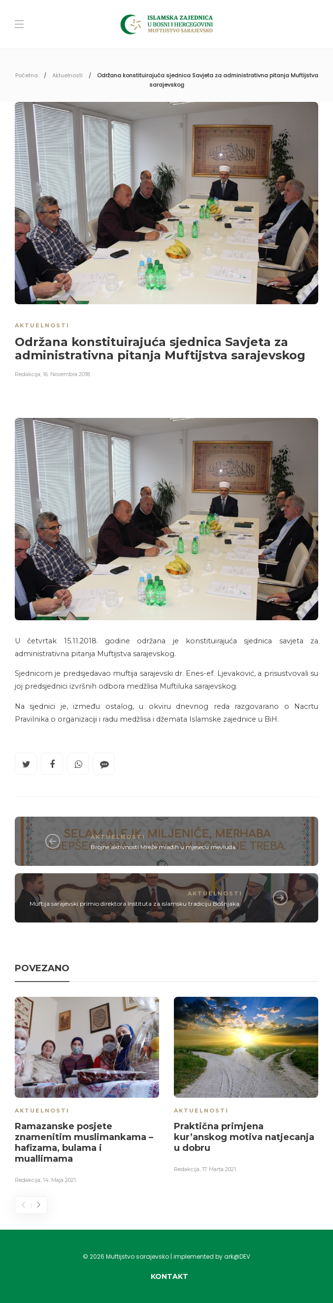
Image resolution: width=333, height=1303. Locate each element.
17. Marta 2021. (219, 1169)
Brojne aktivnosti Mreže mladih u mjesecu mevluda (163, 847)
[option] (86, 1092)
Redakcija (27, 374)
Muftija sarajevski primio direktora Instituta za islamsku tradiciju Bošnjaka (134, 903)
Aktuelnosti (67, 75)
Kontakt (169, 1276)
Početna (26, 75)
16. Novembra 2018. (67, 374)
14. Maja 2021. (60, 1179)
